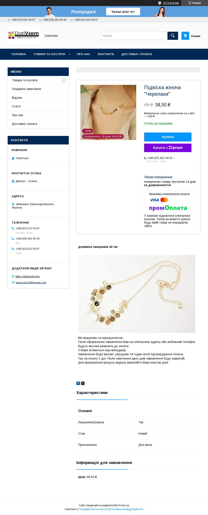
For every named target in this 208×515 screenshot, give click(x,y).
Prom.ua (124, 505)
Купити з (167, 148)
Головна (18, 54)
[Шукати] (172, 36)
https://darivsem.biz (27, 276)
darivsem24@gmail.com (31, 282)
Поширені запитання (26, 89)
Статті (16, 106)
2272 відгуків (171, 2)
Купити (168, 137)
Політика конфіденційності (127, 509)
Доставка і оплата (136, 54)
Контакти (106, 54)
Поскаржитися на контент (94, 509)
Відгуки (17, 97)
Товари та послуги (49, 54)
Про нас (83, 54)
